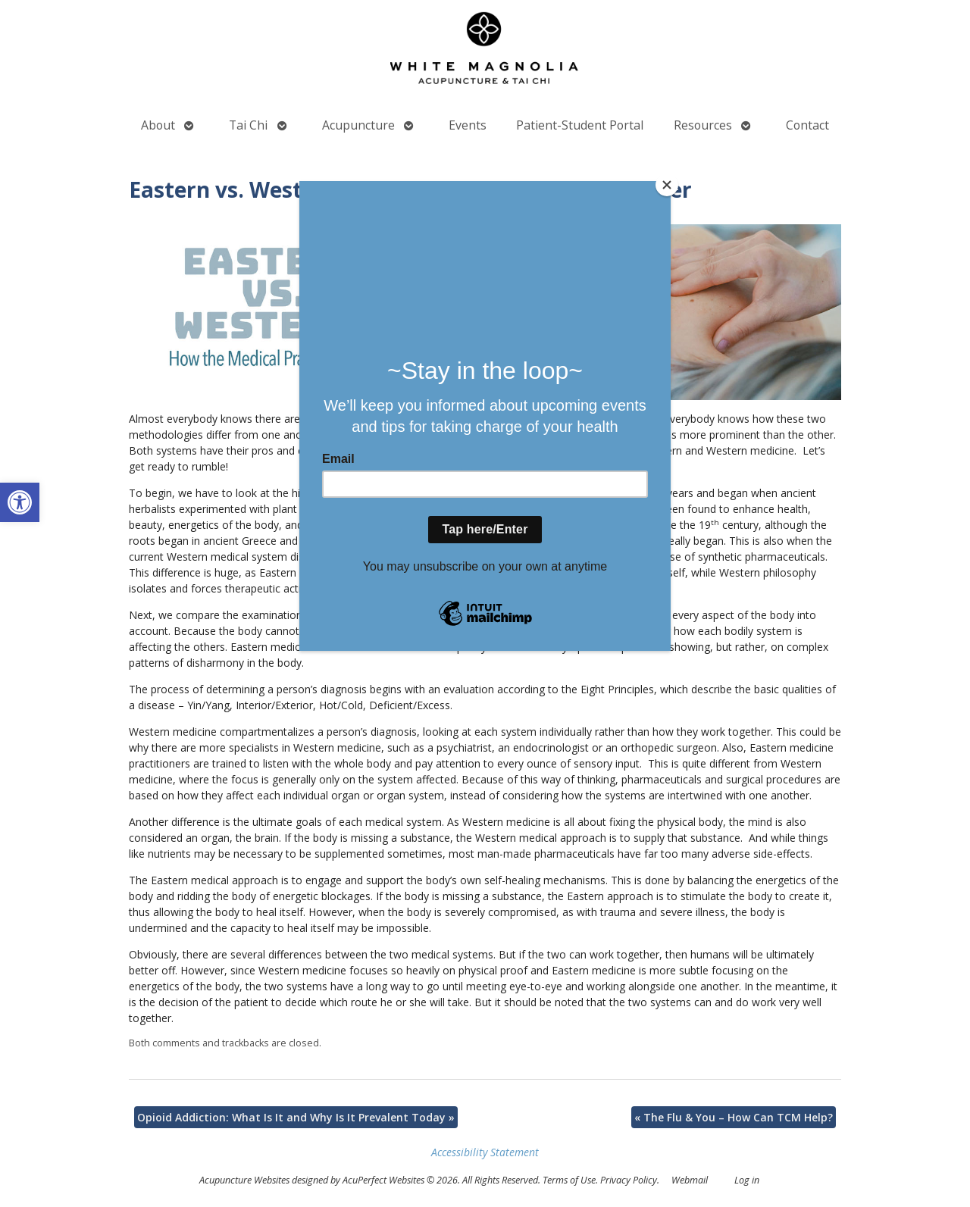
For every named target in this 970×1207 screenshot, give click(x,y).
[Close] (667, 185)
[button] (19, 502)
